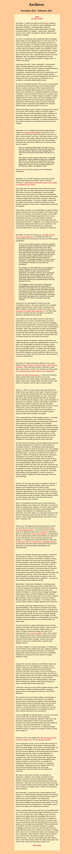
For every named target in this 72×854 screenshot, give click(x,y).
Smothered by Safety (43, 740)
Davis (47, 23)
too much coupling (35, 633)
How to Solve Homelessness (29, 375)
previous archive (37, 18)
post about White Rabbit (31, 132)
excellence (44, 532)
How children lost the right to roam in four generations (35, 371)
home (37, 17)
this (24, 169)
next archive (37, 845)
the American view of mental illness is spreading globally (36, 542)
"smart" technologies (39, 534)
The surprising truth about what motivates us (35, 310)
